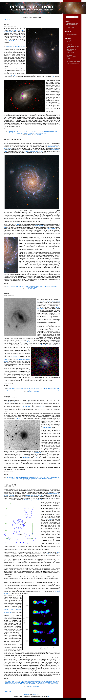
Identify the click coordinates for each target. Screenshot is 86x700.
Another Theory (70, 27)
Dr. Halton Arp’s (51, 146)
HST (37, 457)
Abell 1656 (69, 50)
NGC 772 (7, 24)
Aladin (52, 76)
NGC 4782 (25, 683)
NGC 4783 (31, 683)
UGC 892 (7, 294)
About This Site (70, 26)
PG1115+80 (69, 44)
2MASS (9, 388)
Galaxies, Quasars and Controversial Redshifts (72, 24)
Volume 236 (42, 405)
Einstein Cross (70, 52)
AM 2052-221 (8, 396)
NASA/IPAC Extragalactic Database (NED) (22, 220)
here (49, 696)
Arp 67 (41, 388)
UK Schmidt (14, 356)
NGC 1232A (54, 286)
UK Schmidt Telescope (54, 390)
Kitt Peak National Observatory (22, 390)
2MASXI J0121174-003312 (32, 388)
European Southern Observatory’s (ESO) (33, 151)
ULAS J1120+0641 (71, 49)
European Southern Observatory (31, 286)
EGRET (7, 682)
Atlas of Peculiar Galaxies (32, 132)
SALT (18, 457)
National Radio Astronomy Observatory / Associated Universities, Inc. (13, 611)
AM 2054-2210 (47, 477)
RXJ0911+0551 (70, 43)
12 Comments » (37, 134)
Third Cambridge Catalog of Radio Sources (34, 499)
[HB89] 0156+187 (15, 75)
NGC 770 (46, 132)
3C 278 (17, 681)
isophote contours (47, 682)
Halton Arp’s (17, 30)
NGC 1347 (41, 406)
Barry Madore (19, 478)
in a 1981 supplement (26, 406)
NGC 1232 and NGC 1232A (12, 139)
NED (21, 36)
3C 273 (9, 681)
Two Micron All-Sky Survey (36, 390)
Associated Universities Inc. (34, 681)
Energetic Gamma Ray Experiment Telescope (20, 682)
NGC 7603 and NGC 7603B (73, 61)
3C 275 (13, 681)
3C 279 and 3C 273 (10, 485)
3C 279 (21, 681)
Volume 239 (51, 405)
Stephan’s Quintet (71, 54)
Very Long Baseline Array (36, 685)
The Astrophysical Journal (35, 478)
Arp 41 (8, 286)
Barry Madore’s (23, 402)
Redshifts (30, 134)
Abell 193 (68, 58)
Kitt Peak (13, 358)
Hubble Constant (13, 41)
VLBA (44, 685)
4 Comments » (36, 391)
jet (53, 682)
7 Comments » (36, 289)
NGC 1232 (48, 286)
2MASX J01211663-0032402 (19, 388)
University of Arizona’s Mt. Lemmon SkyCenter (35, 133)
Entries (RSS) (27, 694)
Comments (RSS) (35, 694)
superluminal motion (45, 683)
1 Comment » (37, 480)
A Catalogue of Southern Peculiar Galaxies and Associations (21, 477)
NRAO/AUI (36, 683)
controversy (55, 670)
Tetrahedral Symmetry (72, 34)
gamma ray (34, 682)
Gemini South (25, 457)
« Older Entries (7, 19)
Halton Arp (41, 132)
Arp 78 (23, 132)
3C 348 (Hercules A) (71, 40)
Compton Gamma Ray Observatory (34, 495)
